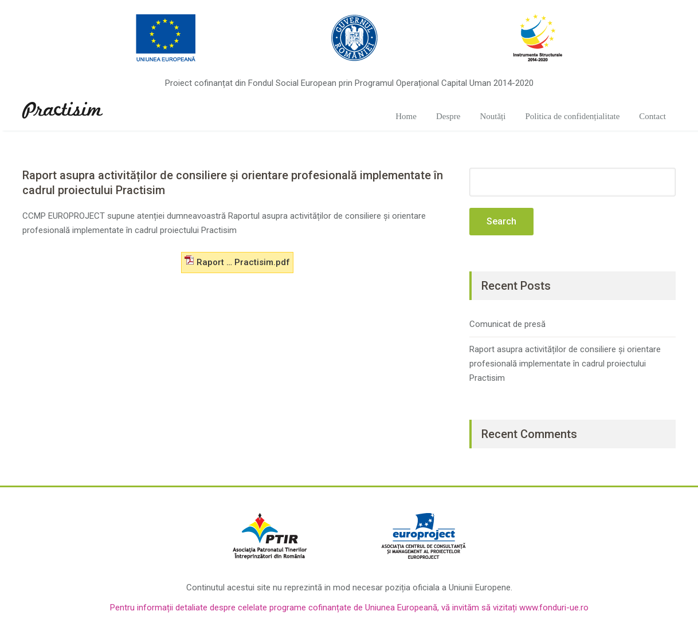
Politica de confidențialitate (572, 116)
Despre (448, 116)
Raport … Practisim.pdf (237, 261)
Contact (652, 116)
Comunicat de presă (507, 324)
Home (406, 116)
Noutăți (492, 116)
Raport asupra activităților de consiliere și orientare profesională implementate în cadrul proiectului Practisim (565, 363)
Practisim (62, 110)
